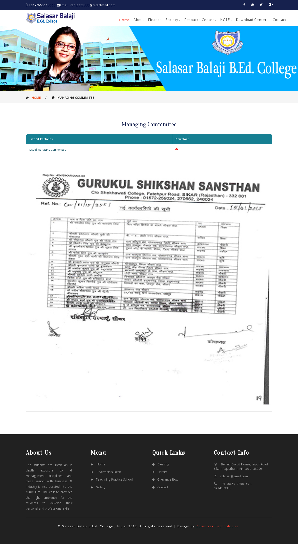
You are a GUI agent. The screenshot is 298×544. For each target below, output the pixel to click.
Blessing (160, 464)
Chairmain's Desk (106, 472)
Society (173, 20)
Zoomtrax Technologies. (218, 526)
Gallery (98, 487)
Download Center (252, 20)
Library (159, 472)
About (139, 20)
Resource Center (200, 20)
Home (124, 19)
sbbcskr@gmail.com (234, 476)
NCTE (226, 20)
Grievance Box (165, 479)
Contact (279, 20)
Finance (155, 20)
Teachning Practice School (112, 479)
